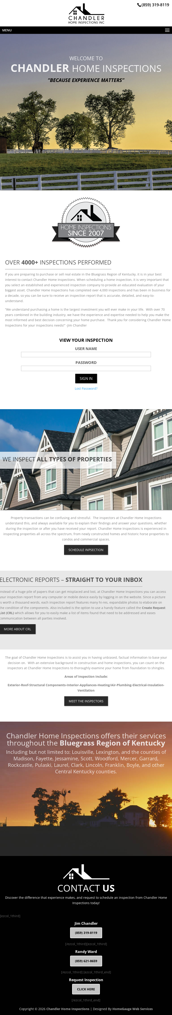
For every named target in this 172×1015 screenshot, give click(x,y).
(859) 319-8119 (155, 4)
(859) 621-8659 (86, 961)
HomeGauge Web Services (132, 1009)
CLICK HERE (86, 989)
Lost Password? (86, 388)
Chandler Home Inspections (67, 1009)
